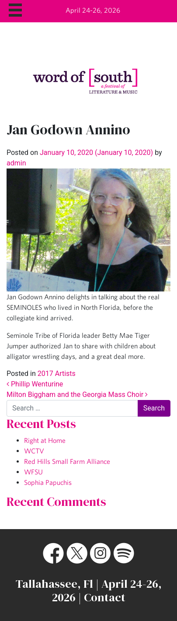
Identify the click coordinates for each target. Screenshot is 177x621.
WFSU (33, 472)
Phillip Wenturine (35, 384)
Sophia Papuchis (48, 482)
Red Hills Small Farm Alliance (67, 461)
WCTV (34, 451)
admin (16, 163)
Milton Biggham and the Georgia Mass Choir (77, 394)
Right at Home (45, 440)
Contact (104, 597)
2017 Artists (57, 373)
